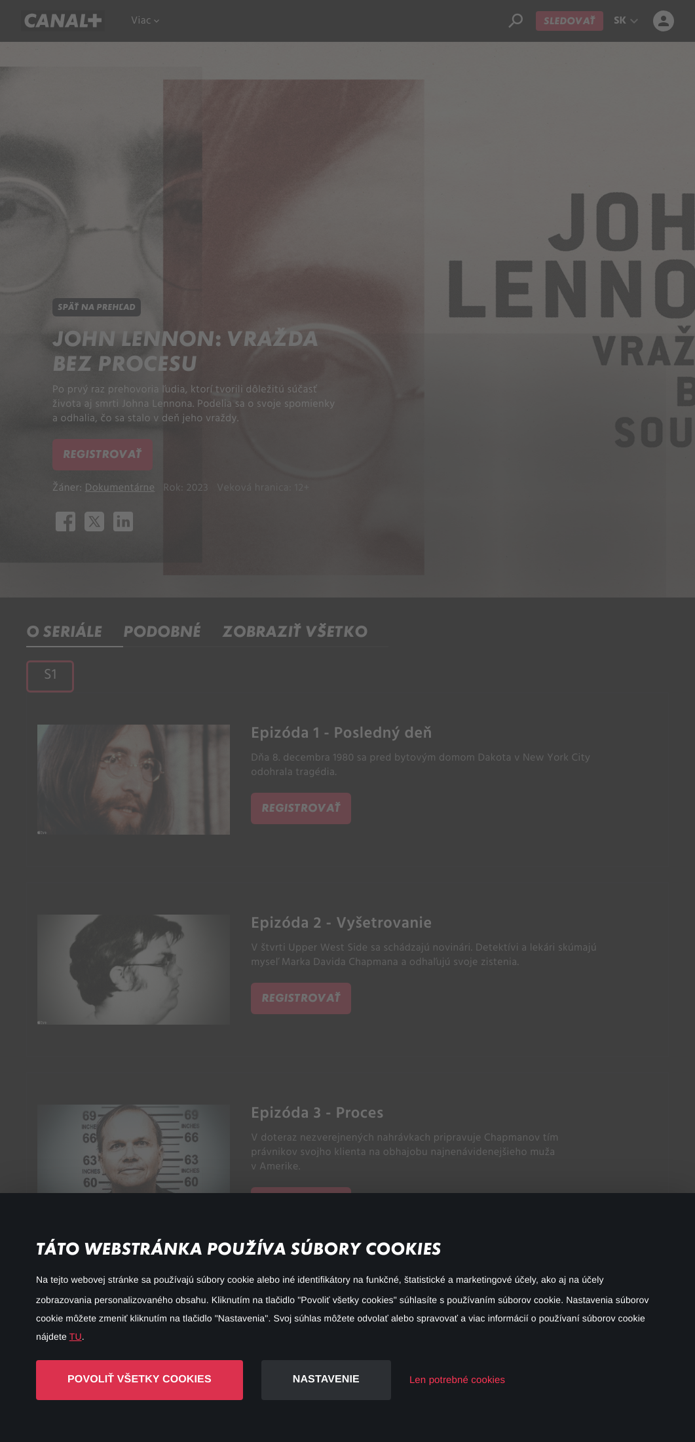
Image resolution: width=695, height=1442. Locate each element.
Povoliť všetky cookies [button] (139, 1379)
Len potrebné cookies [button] (457, 1380)
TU (75, 1336)
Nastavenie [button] (326, 1379)
